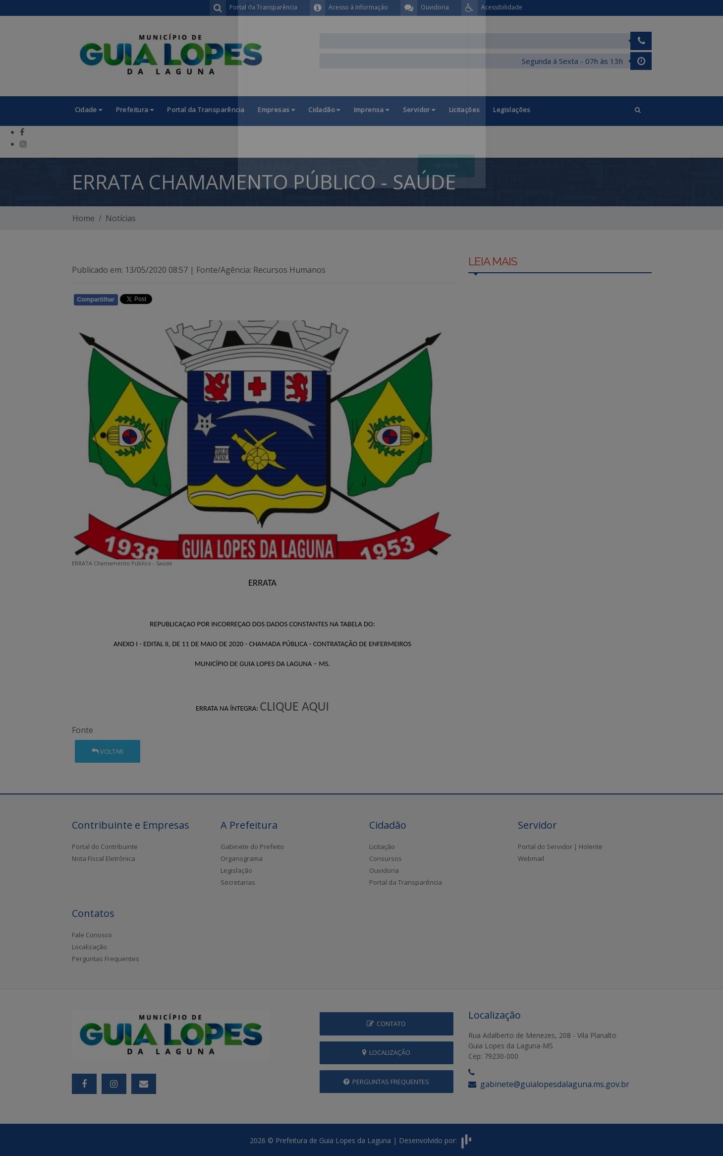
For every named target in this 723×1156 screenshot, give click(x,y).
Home (83, 218)
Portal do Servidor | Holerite (560, 846)
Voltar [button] (107, 751)
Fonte (82, 730)
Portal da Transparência (205, 109)
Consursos (385, 858)
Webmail (531, 858)
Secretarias (238, 882)
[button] (638, 110)
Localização (89, 946)
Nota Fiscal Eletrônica (103, 858)
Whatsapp (186, 301)
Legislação (236, 870)
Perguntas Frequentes (105, 958)
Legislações (511, 109)
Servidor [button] (419, 109)
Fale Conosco (92, 934)
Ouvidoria (384, 870)
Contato (386, 1023)
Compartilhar (96, 299)
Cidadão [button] (324, 109)
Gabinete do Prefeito (252, 846)
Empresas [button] (276, 109)
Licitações (464, 109)
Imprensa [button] (371, 109)
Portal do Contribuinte (105, 846)
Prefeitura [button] (135, 109)
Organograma (242, 858)
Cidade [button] (89, 109)
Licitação (382, 846)
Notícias (121, 218)
